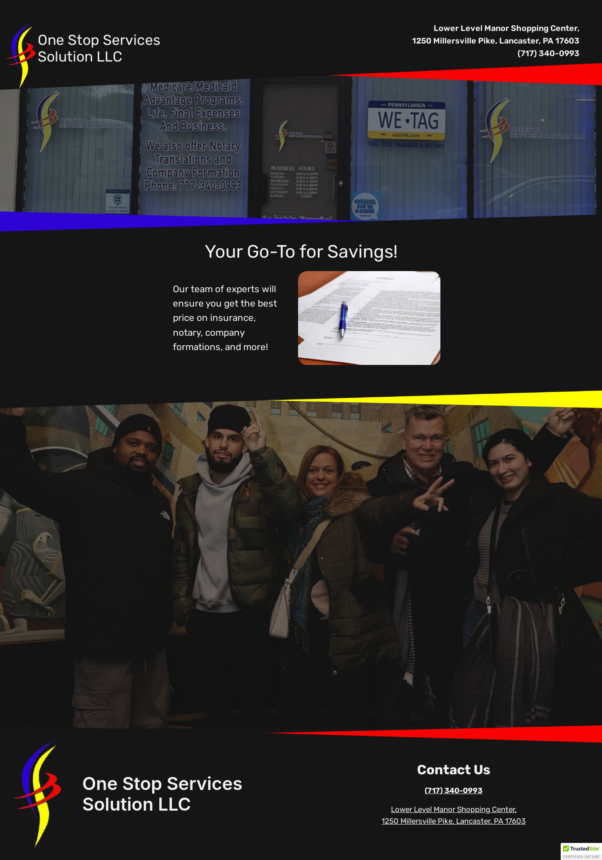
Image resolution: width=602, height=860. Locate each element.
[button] (581, 851)
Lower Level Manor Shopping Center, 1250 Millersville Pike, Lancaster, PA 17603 (496, 34)
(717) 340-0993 (549, 53)
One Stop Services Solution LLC (162, 793)
